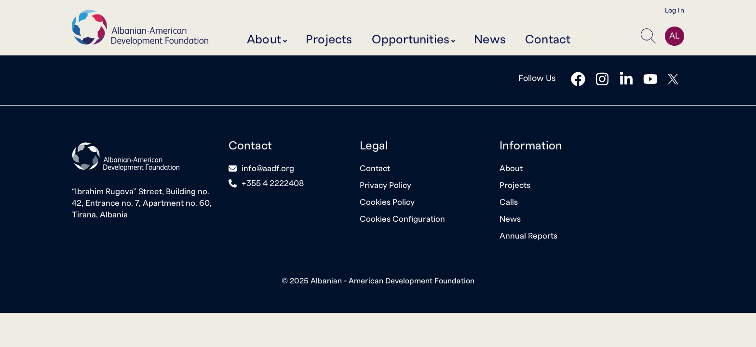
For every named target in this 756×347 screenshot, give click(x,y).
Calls (509, 202)
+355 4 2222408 (273, 183)
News (490, 40)
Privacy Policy (385, 185)
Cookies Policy (387, 202)
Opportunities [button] (411, 40)
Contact (547, 40)
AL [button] (674, 36)
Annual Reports (528, 236)
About (511, 168)
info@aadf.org (268, 168)
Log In (674, 10)
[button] (650, 36)
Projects (329, 40)
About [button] (264, 40)
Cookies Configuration (402, 219)
